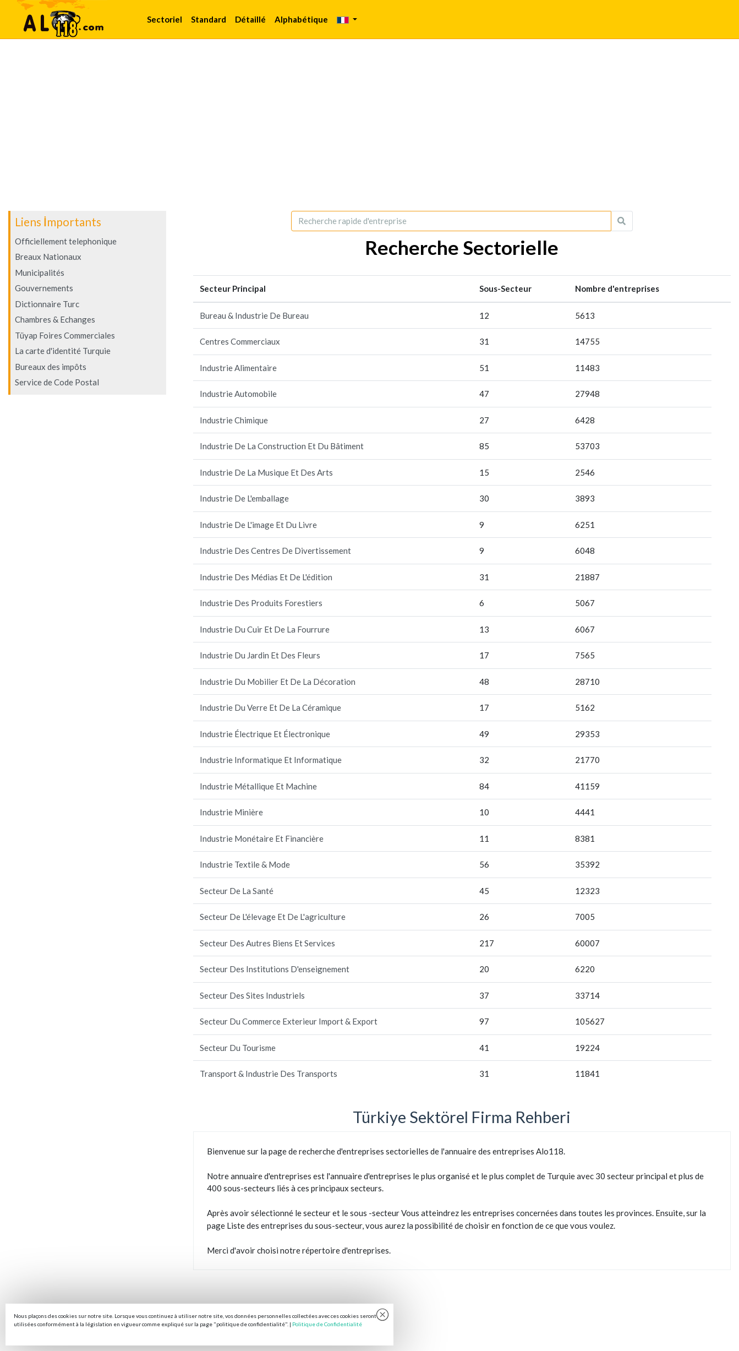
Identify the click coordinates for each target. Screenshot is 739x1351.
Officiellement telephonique (66, 241)
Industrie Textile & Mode (245, 864)
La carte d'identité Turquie (63, 351)
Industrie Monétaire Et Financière (262, 838)
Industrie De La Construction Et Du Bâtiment (282, 446)
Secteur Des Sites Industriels (252, 995)
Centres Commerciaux (240, 341)
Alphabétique (301, 19)
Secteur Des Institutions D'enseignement (274, 969)
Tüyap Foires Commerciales (65, 335)
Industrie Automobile (238, 394)
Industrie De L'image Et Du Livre (258, 525)
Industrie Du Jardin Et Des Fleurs (260, 655)
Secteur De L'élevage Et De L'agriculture (273, 917)
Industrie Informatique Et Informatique (271, 760)
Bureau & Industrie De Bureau (254, 315)
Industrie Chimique (234, 420)
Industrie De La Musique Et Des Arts (266, 472)
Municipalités (39, 272)
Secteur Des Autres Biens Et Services (267, 943)
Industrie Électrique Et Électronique (265, 734)
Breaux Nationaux (48, 257)
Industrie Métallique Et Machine (258, 786)
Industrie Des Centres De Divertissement (275, 550)
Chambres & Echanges (55, 319)
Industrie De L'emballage (244, 498)
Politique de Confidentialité (327, 1324)
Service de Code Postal (57, 382)
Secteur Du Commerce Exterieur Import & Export (288, 1021)
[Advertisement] (370, 125)
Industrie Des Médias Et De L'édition (266, 577)
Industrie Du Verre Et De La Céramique (270, 707)
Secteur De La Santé (236, 891)
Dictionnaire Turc (47, 304)
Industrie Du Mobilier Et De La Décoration (277, 682)
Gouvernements (44, 288)
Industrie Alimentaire (238, 368)
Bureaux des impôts (50, 367)
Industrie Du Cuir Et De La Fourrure (265, 629)
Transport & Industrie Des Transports (268, 1073)
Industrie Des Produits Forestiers (261, 603)
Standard (208, 19)
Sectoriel (164, 19)
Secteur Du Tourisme (238, 1048)
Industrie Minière (231, 812)
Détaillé (250, 19)
